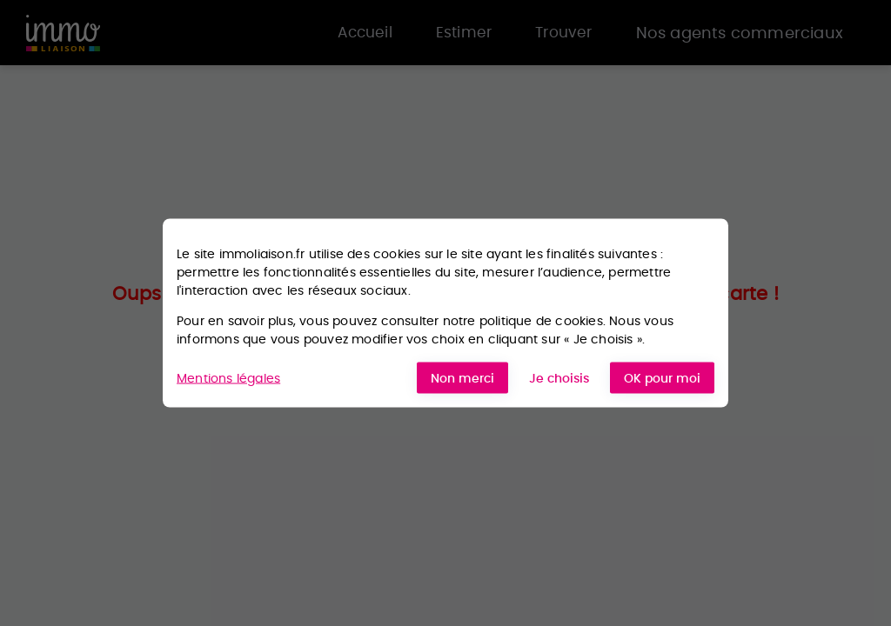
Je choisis (559, 378)
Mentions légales (228, 377)
